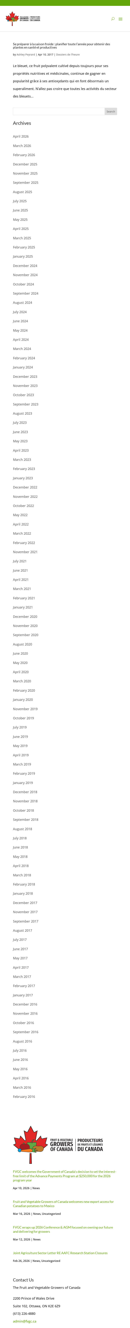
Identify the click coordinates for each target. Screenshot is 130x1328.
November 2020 (25, 626)
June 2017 (20, 949)
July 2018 (20, 838)
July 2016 (20, 1050)
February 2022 (24, 543)
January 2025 (23, 256)
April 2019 (21, 755)
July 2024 (20, 312)
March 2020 (22, 681)
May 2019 (20, 746)
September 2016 (25, 1032)
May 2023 (20, 441)
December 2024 (25, 265)
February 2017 (24, 986)
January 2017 (23, 995)
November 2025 (25, 173)
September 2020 (25, 635)
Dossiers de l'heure (68, 54)
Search (111, 111)
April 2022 (21, 524)
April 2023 (21, 450)
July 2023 (20, 422)
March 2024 (22, 348)
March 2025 (22, 238)
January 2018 (23, 893)
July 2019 (20, 727)
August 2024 (22, 302)
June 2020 (20, 653)
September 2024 (25, 293)
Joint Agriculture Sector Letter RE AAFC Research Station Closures (60, 1253)
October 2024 (23, 284)
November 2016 (25, 1013)
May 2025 (20, 219)
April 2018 (21, 866)
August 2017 (22, 930)
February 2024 (24, 358)
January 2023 (23, 478)
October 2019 (23, 718)
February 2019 (24, 773)
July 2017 (20, 939)
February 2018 (24, 884)
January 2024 (23, 367)
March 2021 (22, 588)
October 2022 (23, 505)
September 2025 (25, 182)
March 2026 (22, 145)
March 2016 (22, 1087)
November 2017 (25, 912)
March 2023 (22, 459)
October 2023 (23, 395)
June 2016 (20, 1059)
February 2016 (24, 1096)
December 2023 (25, 376)
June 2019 (20, 736)
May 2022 (20, 515)
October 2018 (23, 810)
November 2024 (25, 275)
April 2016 (21, 1078)
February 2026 (24, 155)
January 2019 (23, 783)
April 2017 (21, 967)
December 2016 (25, 1004)
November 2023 (25, 385)
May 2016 (20, 1069)
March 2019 (22, 764)
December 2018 (25, 792)
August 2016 (22, 1041)
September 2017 (25, 921)
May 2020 (20, 663)
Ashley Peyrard (26, 54)
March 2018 (22, 875)
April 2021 (21, 579)
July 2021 (20, 561)
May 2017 (20, 958)
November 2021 (25, 552)
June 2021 (20, 570)
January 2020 (23, 699)
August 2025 (22, 192)
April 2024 (21, 339)
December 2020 (25, 616)
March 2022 (22, 533)
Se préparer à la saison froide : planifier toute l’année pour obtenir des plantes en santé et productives (61, 45)
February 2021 (24, 598)
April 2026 (21, 136)
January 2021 (23, 607)
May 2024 (20, 330)
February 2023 (24, 468)
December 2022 (25, 487)
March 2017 (22, 976)
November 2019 (25, 709)
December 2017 (25, 903)
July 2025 (20, 201)
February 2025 (24, 247)
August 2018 (22, 829)
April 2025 (21, 228)
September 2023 (25, 404)
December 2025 (25, 164)
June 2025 (20, 210)
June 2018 (20, 847)
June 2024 (20, 321)
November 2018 (25, 801)
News (36, 1188)
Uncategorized (51, 1214)
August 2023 (22, 413)
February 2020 (24, 690)
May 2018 (20, 856)
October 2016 (23, 1023)
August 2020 (22, 644)
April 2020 (21, 672)
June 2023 (20, 432)
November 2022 (25, 496)
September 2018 (25, 819)
